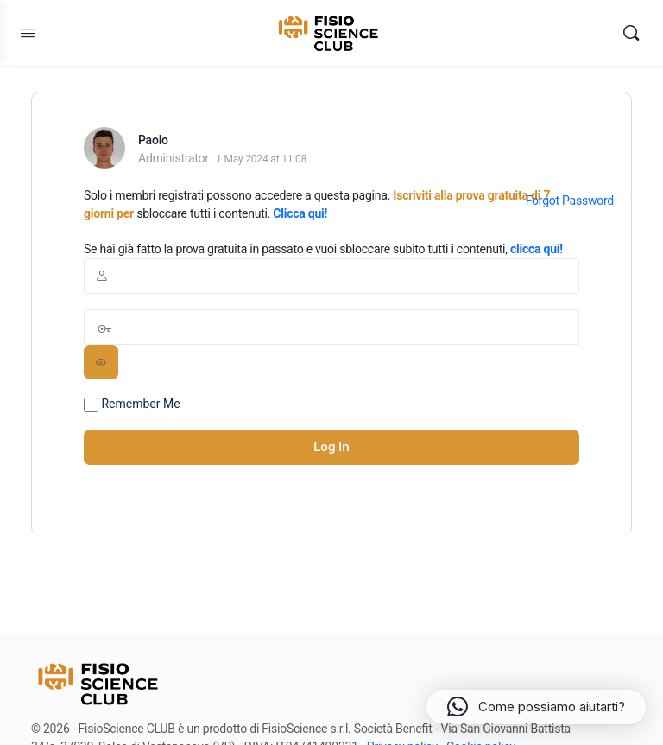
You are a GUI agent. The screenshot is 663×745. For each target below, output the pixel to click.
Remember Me (132, 404)
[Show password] (101, 362)
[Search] (631, 33)
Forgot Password (570, 200)
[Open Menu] (27, 33)
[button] (536, 707)
